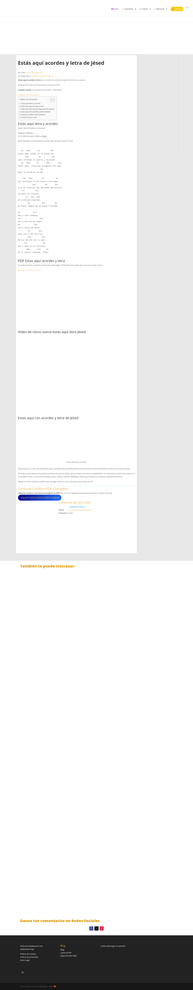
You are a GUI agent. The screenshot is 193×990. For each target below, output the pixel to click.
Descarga (38, 270)
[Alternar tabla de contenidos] (51, 100)
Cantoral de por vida (29, 117)
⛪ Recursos (159, 9)
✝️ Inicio (115, 9)
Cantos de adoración (34, 72)
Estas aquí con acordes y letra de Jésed (36, 112)
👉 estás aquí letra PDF (26, 270)
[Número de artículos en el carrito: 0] (22, 972)
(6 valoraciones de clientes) (80, 510)
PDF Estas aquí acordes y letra (32, 106)
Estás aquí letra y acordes (30, 103)
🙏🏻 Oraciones (127, 9)
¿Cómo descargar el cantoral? (113, 946)
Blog (62, 949)
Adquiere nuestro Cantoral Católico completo (40, 497)
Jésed (51, 76)
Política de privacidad (29, 957)
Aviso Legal (25, 960)
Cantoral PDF (66, 953)
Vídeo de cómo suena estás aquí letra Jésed (37, 109)
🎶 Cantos (143, 9)
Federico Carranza (39, 76)
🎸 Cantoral (177, 9)
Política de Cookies (28, 954)
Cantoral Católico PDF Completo (33, 114)
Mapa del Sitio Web (68, 955)
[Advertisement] (96, 32)
